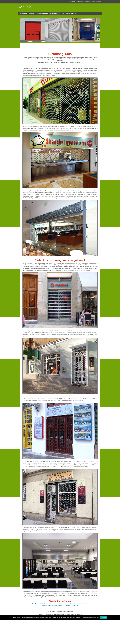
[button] (23, 30)
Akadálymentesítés (48, 605)
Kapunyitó (75, 605)
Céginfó (93, 1)
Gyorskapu (51, 603)
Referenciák (80, 1)
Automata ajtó (59, 605)
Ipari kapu (35, 603)
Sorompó (67, 605)
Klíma (67, 603)
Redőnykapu (43, 603)
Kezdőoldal (73, 1)
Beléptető (73, 603)
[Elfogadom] (118, 617)
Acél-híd (24, 7)
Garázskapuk (60, 603)
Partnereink (87, 1)
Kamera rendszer (83, 603)
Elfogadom (103, 617)
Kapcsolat (98, 1)
